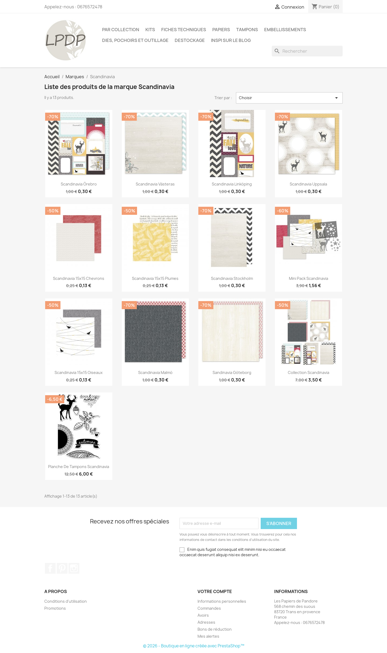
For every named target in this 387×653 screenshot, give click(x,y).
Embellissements (285, 30)
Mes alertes (208, 636)
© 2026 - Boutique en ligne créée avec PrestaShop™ (193, 646)
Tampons (247, 30)
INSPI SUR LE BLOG (231, 40)
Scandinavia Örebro (79, 184)
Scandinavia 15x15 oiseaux (79, 372)
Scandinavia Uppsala (308, 184)
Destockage (190, 40)
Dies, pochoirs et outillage (135, 40)
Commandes (209, 608)
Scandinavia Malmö (155, 372)
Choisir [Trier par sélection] (289, 98)
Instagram (74, 568)
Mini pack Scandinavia (308, 278)
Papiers (221, 30)
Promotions (55, 608)
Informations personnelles (222, 601)
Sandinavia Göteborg (232, 372)
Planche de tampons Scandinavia (78, 466)
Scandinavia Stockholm (232, 278)
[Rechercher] (307, 51)
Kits (150, 30)
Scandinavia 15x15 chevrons (78, 278)
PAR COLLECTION (120, 30)
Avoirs (203, 615)
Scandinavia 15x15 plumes (155, 278)
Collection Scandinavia (308, 372)
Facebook (50, 568)
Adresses (206, 622)
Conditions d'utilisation (65, 601)
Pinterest (62, 568)
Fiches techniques (183, 30)
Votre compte (215, 591)
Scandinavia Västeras (155, 184)
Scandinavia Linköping (232, 184)
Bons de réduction (215, 629)
